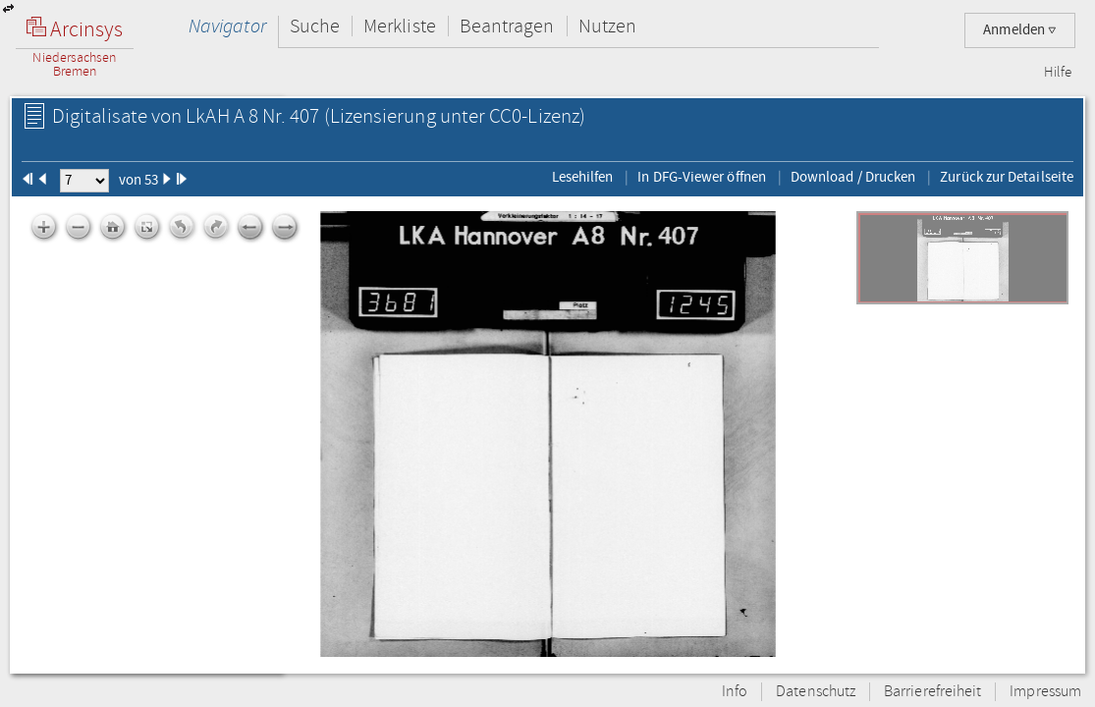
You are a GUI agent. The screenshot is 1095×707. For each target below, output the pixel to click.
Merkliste (399, 26)
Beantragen (507, 26)
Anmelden (1020, 30)
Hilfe (1057, 73)
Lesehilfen (583, 177)
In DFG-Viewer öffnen (701, 177)
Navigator (227, 26)
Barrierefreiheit (932, 691)
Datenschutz (815, 691)
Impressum (1045, 691)
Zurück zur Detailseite (1006, 177)
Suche (315, 26)
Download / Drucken (853, 177)
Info (734, 691)
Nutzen (607, 26)
